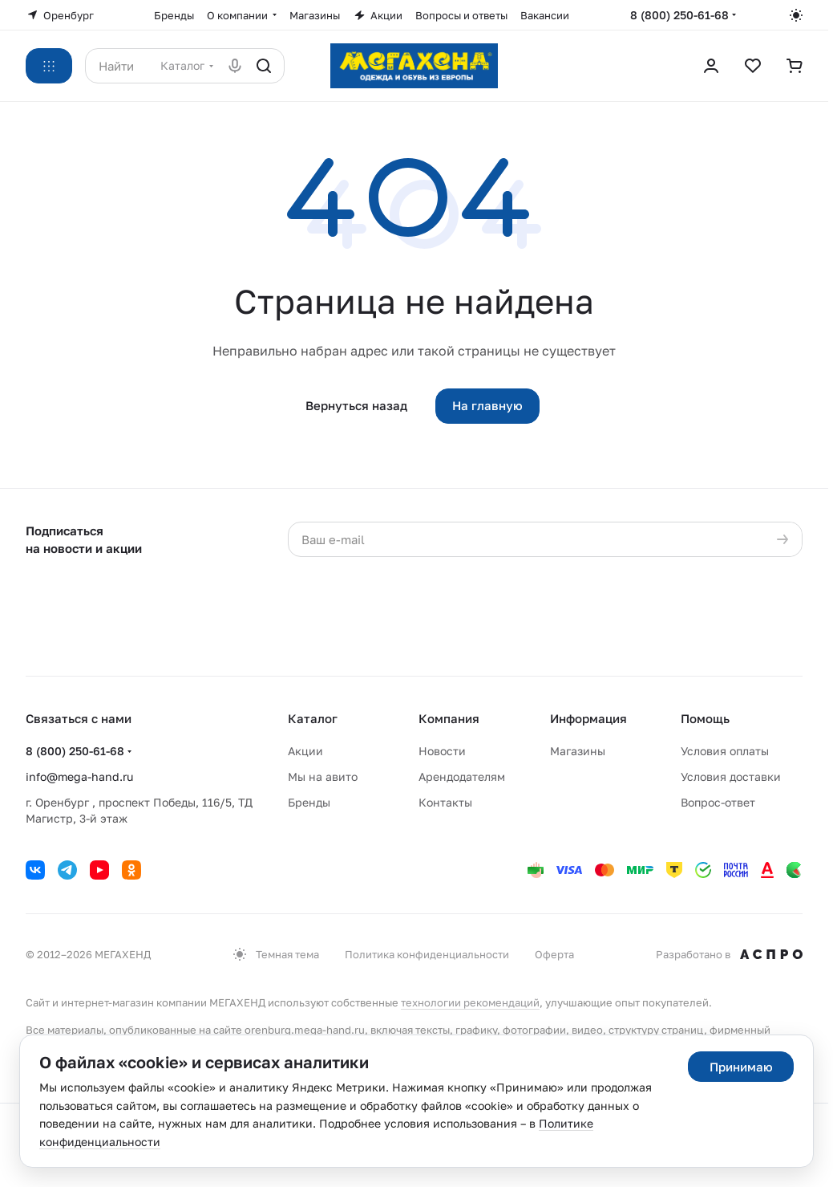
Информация (588, 718)
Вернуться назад (356, 405)
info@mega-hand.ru (79, 776)
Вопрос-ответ (718, 802)
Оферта (554, 954)
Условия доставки (731, 776)
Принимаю (741, 1066)
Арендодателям (462, 776)
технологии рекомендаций (470, 1002)
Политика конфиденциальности (427, 954)
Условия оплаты (725, 751)
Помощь (705, 718)
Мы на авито (323, 776)
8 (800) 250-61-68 (679, 15)
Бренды (309, 802)
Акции (305, 751)
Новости (442, 751)
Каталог (313, 718)
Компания (449, 718)
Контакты (445, 802)
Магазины (577, 751)
